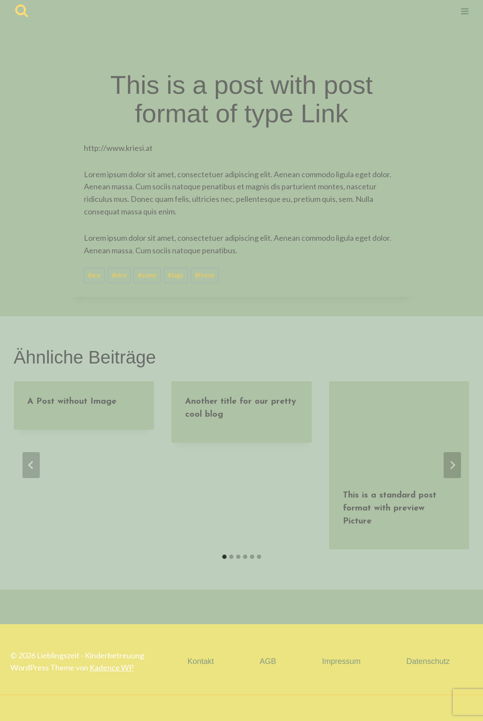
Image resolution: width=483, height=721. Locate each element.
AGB (268, 661)
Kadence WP (112, 667)
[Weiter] (452, 465)
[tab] (224, 557)
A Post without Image (72, 401)
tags (175, 275)
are (94, 275)
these (204, 275)
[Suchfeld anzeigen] (21, 11)
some (147, 275)
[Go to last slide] (31, 465)
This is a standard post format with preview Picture (389, 508)
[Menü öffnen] (465, 11)
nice (119, 275)
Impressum (341, 661)
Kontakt (200, 661)
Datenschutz (428, 661)
